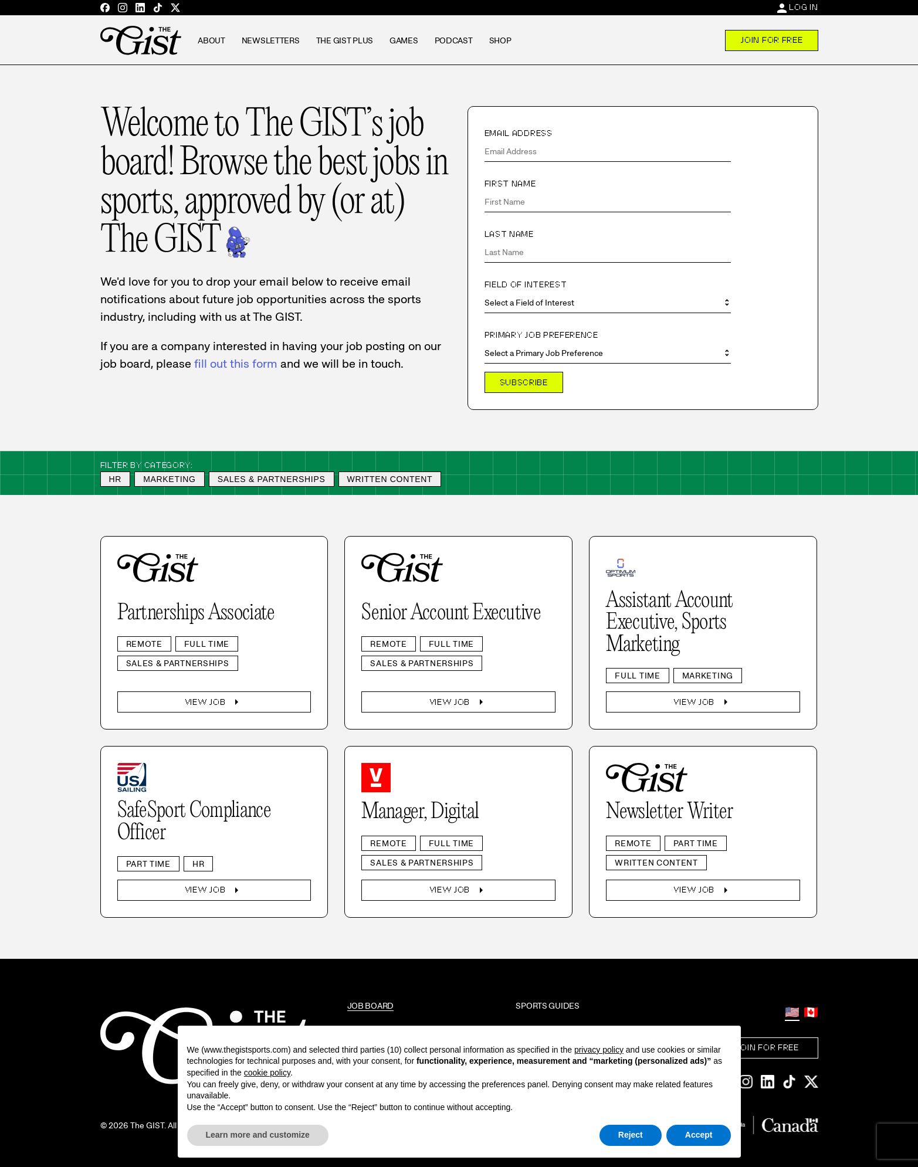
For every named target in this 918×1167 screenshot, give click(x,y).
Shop (500, 40)
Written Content (390, 479)
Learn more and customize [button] (258, 1134)
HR (115, 479)
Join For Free (771, 40)
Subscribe (524, 382)
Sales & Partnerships (272, 479)
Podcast (454, 40)
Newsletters (271, 40)
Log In (803, 7)
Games (403, 40)
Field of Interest (526, 284)
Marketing (169, 479)
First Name (510, 183)
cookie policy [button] (267, 1072)
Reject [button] (630, 1134)
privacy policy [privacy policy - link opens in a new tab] (599, 1049)
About (211, 40)
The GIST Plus (344, 40)
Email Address (519, 133)
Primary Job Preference (541, 335)
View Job (214, 702)
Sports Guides (547, 1005)
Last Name (509, 234)
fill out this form (235, 363)
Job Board (370, 1005)
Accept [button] (699, 1134)
